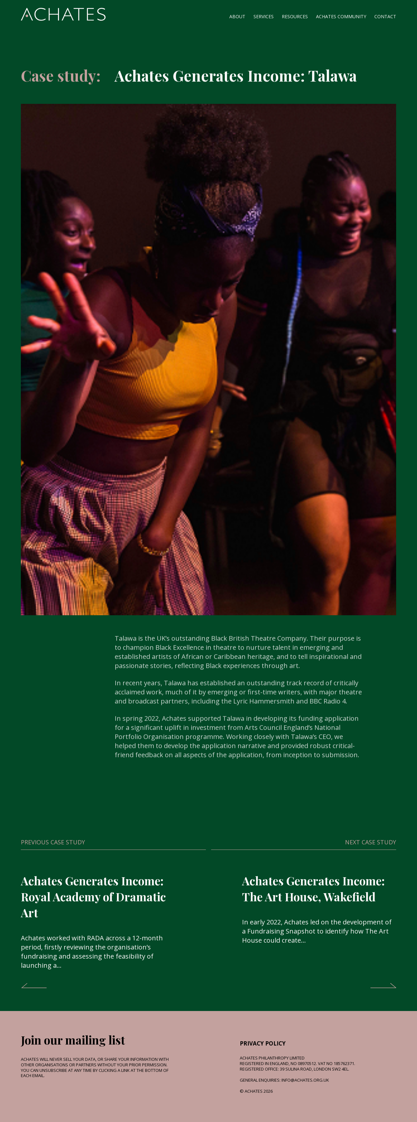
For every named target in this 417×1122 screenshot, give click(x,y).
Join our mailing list (73, 1039)
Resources (295, 16)
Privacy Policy (263, 1043)
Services (263, 16)
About (237, 16)
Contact (385, 16)
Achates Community (341, 16)
